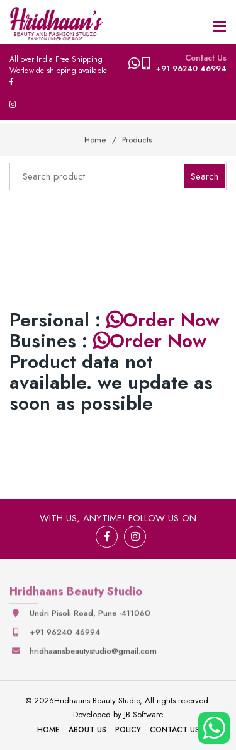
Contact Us (174, 730)
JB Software (143, 714)
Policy (128, 730)
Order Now (163, 319)
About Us (87, 730)
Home (95, 140)
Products (137, 140)
